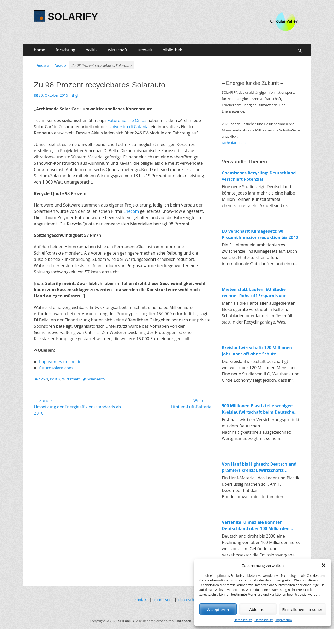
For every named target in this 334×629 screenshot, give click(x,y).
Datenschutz (243, 620)
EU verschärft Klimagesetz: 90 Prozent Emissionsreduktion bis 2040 (260, 234)
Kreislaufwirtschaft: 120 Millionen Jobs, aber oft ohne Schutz (257, 351)
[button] (323, 565)
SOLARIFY (73, 16)
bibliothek (172, 50)
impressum (163, 599)
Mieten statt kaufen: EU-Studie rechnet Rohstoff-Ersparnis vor (254, 292)
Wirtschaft (71, 379)
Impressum (283, 620)
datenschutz (188, 599)
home (39, 50)
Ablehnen (258, 609)
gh (77, 95)
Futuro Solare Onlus (127, 120)
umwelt (145, 50)
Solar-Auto (96, 379)
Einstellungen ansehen (302, 609)
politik (92, 50)
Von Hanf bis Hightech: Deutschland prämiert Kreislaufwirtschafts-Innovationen (259, 467)
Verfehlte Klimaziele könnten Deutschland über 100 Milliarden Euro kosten (256, 525)
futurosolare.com (56, 368)
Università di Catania (128, 127)
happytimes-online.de (60, 362)
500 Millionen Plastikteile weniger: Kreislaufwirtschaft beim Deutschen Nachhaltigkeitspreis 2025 (259, 409)
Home (43, 65)
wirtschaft (117, 50)
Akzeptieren (218, 609)
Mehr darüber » (234, 142)
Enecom (131, 211)
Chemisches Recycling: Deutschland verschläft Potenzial (259, 176)
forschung (65, 50)
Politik (55, 379)
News (60, 65)
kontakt (141, 599)
